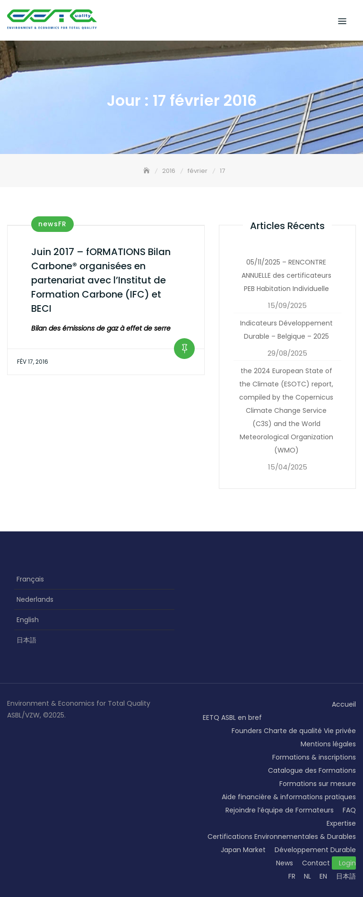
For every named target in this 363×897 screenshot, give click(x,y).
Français (30, 579)
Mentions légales (328, 744)
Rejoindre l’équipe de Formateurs (279, 810)
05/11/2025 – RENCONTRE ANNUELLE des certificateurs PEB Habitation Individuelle (286, 275)
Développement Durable (315, 849)
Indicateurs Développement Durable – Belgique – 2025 (286, 329)
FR (291, 876)
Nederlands (35, 599)
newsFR (52, 224)
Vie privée (340, 730)
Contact (316, 863)
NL (307, 876)
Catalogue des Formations (312, 770)
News (284, 863)
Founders (247, 730)
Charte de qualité (293, 730)
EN (323, 876)
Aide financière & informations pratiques (289, 797)
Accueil (344, 704)
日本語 (26, 640)
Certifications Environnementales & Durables (281, 836)
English (28, 619)
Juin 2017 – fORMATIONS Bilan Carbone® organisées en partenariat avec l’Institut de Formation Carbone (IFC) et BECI (101, 280)
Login (347, 863)
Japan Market (243, 849)
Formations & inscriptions (314, 757)
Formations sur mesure (317, 783)
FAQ (349, 810)
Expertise (341, 823)
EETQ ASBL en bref (232, 717)
